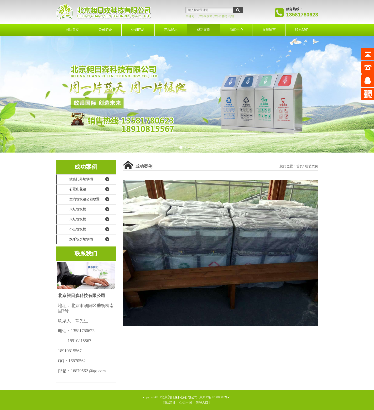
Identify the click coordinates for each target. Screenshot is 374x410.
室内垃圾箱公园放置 (84, 199)
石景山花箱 (77, 189)
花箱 (231, 16)
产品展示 (170, 29)
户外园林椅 (220, 16)
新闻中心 (236, 29)
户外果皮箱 (205, 16)
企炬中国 (185, 402)
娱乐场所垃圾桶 (81, 239)
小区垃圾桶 (77, 229)
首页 (299, 166)
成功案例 (203, 29)
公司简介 (105, 29)
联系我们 (301, 29)
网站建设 (168, 402)
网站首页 (72, 29)
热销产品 (138, 29)
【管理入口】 (203, 402)
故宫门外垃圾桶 (81, 179)
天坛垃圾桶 (77, 209)
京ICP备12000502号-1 (215, 397)
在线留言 (269, 29)
